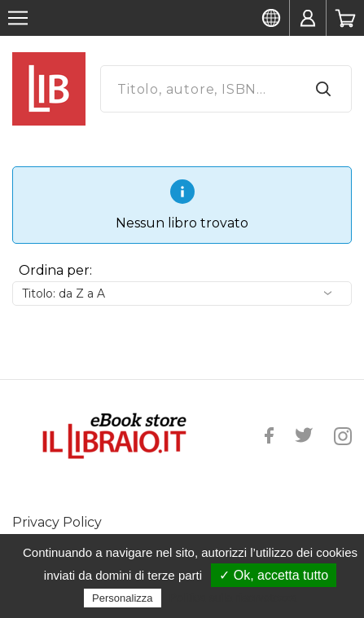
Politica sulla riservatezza (233, 597)
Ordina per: (55, 270)
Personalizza (122, 598)
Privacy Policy (57, 522)
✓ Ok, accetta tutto (273, 575)
